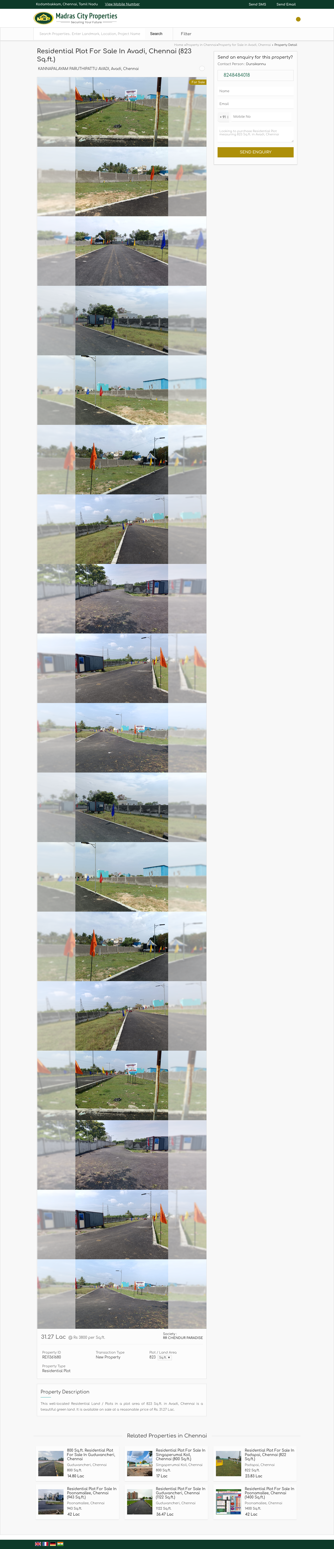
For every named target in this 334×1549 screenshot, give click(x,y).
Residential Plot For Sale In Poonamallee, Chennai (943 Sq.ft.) (91, 1493)
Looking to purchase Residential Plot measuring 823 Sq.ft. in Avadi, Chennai (256, 134)
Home (178, 45)
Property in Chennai (201, 45)
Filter (186, 34)
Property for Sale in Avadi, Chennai (244, 45)
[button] (122, 4)
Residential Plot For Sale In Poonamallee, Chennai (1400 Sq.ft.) (269, 1493)
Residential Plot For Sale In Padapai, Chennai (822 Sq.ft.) (269, 1454)
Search (156, 34)
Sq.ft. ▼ (164, 1357)
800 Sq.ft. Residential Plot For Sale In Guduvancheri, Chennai (91, 1454)
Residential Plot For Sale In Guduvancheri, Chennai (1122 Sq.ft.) (180, 1493)
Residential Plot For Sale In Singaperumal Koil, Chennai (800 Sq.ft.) (180, 1454)
